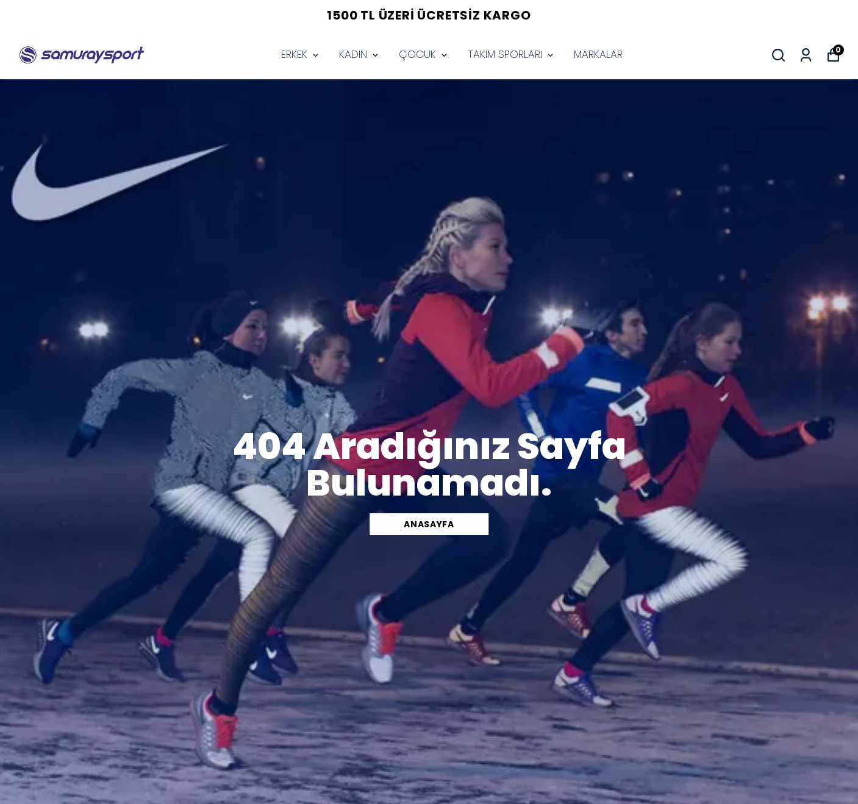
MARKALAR (598, 54)
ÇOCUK (424, 54)
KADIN (360, 54)
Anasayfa (429, 524)
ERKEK (301, 54)
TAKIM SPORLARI (512, 54)
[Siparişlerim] (805, 55)
